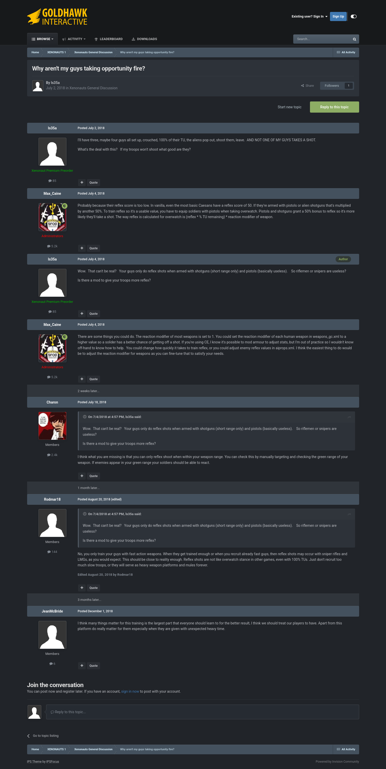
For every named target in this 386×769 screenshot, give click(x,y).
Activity (75, 39)
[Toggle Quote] (85, 417)
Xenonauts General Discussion (93, 88)
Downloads (146, 39)
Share (307, 86)
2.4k (52, 455)
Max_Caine (52, 193)
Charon (52, 402)
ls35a (55, 83)
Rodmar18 (52, 499)
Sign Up (338, 16)
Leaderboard (111, 39)
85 (52, 181)
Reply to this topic (334, 107)
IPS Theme (34, 761)
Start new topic (290, 107)
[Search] (309, 39)
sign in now (130, 691)
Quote (93, 182)
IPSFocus (52, 761)
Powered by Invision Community (337, 761)
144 (52, 552)
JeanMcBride (52, 611)
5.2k (52, 246)
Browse (43, 39)
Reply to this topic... (68, 712)
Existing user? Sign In (309, 16)
